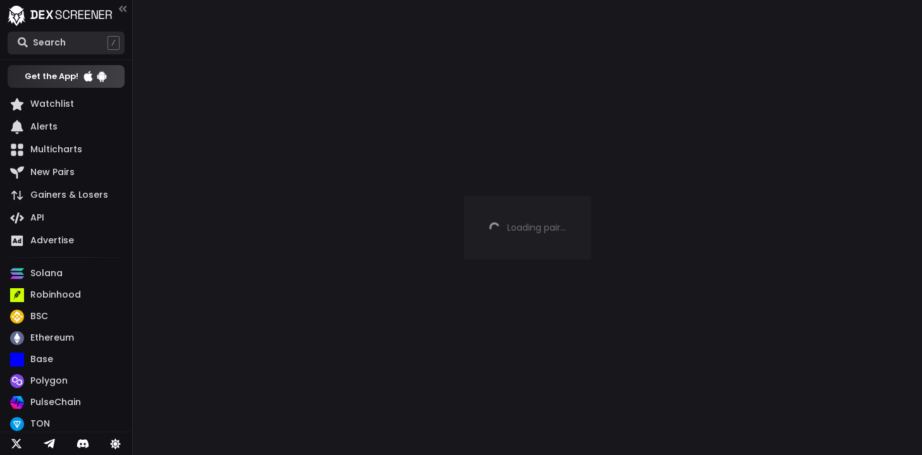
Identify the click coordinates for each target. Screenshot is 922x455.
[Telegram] (49, 443)
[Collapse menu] (122, 8)
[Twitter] (16, 443)
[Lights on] (115, 443)
